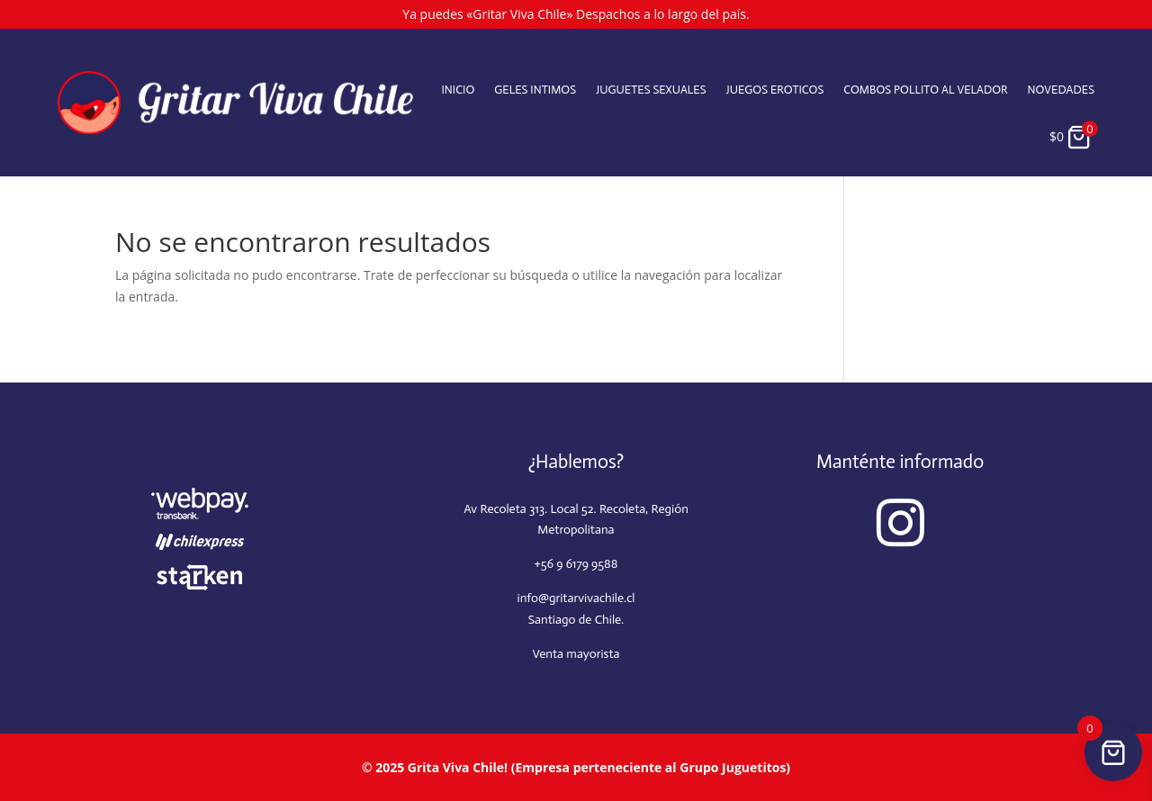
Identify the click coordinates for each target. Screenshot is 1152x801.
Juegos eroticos (775, 89)
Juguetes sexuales (651, 89)
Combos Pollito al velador (925, 89)
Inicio (457, 89)
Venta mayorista (575, 654)
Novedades (1061, 89)
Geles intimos (535, 89)
